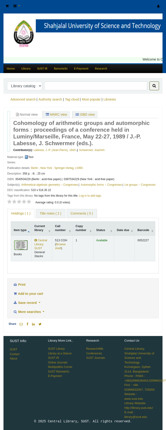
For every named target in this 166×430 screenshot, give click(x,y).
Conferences (94, 353)
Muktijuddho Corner (60, 367)
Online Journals (57, 362)
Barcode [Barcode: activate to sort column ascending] (143, 230)
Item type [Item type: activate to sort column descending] (20, 230)
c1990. (79, 168)
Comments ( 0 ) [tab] (81, 213)
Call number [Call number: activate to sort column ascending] (60, 228)
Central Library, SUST (40, 244)
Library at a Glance (60, 353)
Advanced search (23, 99)
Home (11, 69)
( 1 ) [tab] (20, 213)
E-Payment (81, 69)
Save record (25, 303)
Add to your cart (28, 294)
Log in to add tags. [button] (90, 195)
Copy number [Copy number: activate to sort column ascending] (81, 228)
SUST (13, 349)
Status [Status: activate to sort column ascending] (100, 230)
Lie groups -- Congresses (140, 184)
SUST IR (42, 69)
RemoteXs (61, 69)
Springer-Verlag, (64, 168)
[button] (7, 6)
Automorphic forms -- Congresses (101, 184)
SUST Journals (95, 357)
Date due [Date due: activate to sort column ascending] (123, 230)
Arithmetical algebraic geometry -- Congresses (49, 184)
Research (101, 69)
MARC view (56, 114)
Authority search (50, 99)
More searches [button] (27, 312)
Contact (14, 354)
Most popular (91, 99)
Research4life (94, 348)
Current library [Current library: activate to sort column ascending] (39, 228)
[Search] (154, 85)
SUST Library (56, 348)
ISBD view (85, 114)
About (13, 358)
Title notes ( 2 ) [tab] (50, 213)
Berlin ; (35, 168)
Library (26, 69)
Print (19, 284)
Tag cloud (72, 99)
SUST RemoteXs (58, 371)
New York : (47, 168)
